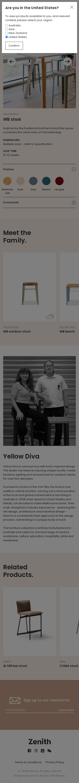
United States (16, 37)
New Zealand (16, 33)
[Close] (71, 7)
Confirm (14, 46)
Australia (13, 25)
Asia (10, 29)
